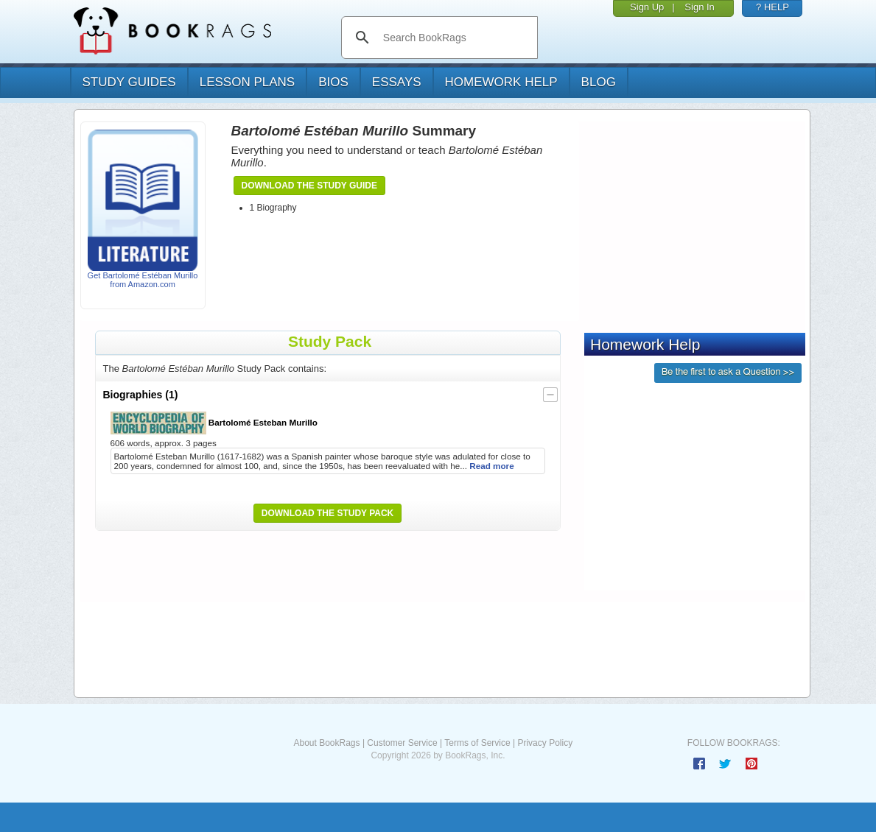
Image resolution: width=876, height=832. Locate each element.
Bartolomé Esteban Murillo (214, 423)
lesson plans (247, 82)
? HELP (772, 7)
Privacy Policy (544, 743)
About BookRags (326, 743)
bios (333, 82)
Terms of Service (477, 743)
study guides (129, 82)
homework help (501, 82)
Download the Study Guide (309, 185)
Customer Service (402, 743)
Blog (598, 82)
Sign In (699, 7)
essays (396, 82)
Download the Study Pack (328, 513)
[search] (455, 37)
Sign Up (647, 7)
